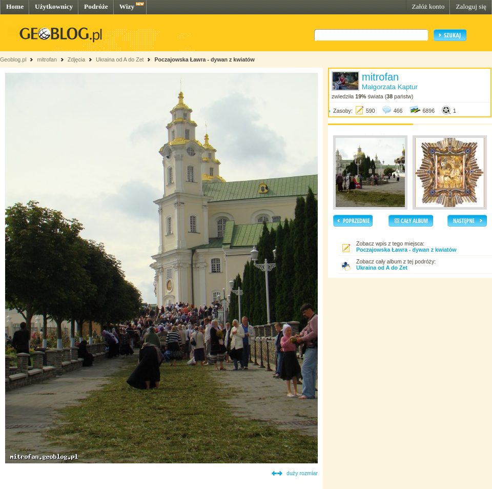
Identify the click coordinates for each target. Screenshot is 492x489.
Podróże (96, 6)
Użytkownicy (54, 6)
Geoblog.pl (13, 59)
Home (15, 6)
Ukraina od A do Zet (120, 59)
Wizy (126, 6)
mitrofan (47, 59)
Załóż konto (428, 6)
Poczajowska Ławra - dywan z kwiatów (204, 59)
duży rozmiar (302, 473)
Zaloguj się (471, 6)
